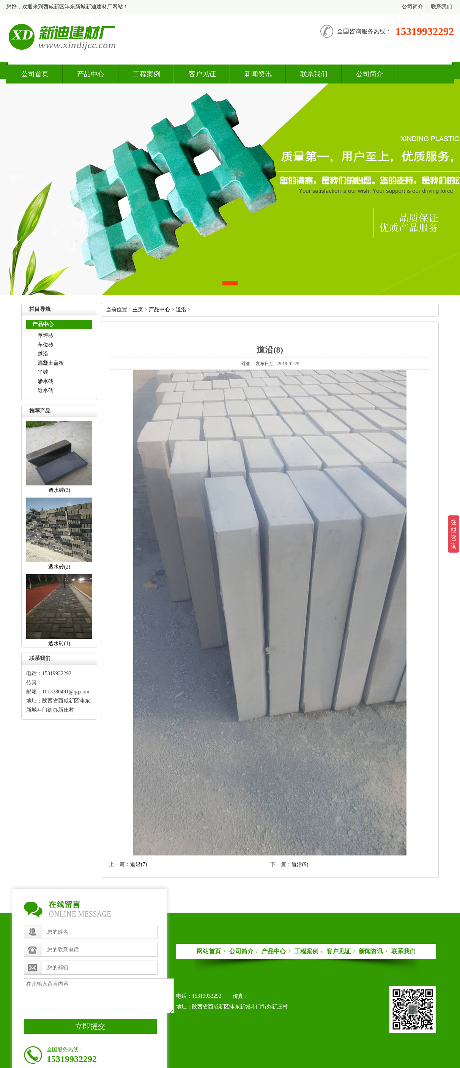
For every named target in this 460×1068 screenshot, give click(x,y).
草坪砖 (46, 336)
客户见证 (202, 74)
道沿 (43, 354)
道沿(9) (299, 864)
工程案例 (146, 74)
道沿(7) (138, 864)
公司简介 (412, 6)
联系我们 (441, 6)
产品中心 (90, 74)
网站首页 (209, 951)
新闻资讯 (258, 74)
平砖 (43, 372)
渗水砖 (46, 381)
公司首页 (35, 74)
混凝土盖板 (51, 363)
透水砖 (46, 390)
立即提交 (90, 1026)
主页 (137, 309)
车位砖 (46, 345)
